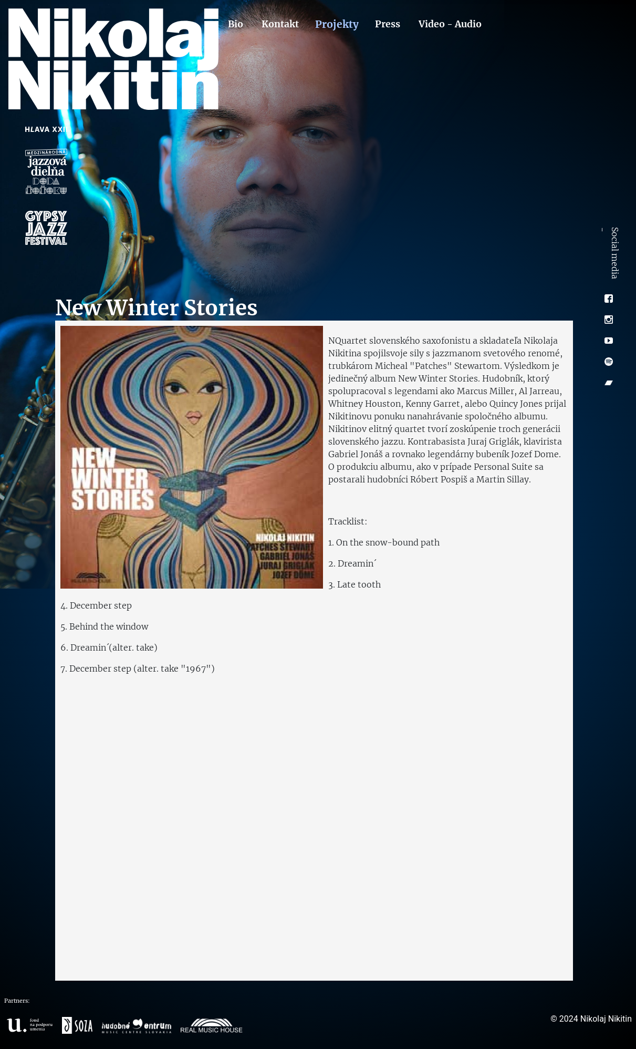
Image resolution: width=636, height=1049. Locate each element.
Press (387, 24)
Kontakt (280, 24)
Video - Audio (450, 24)
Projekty (337, 24)
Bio (235, 24)
